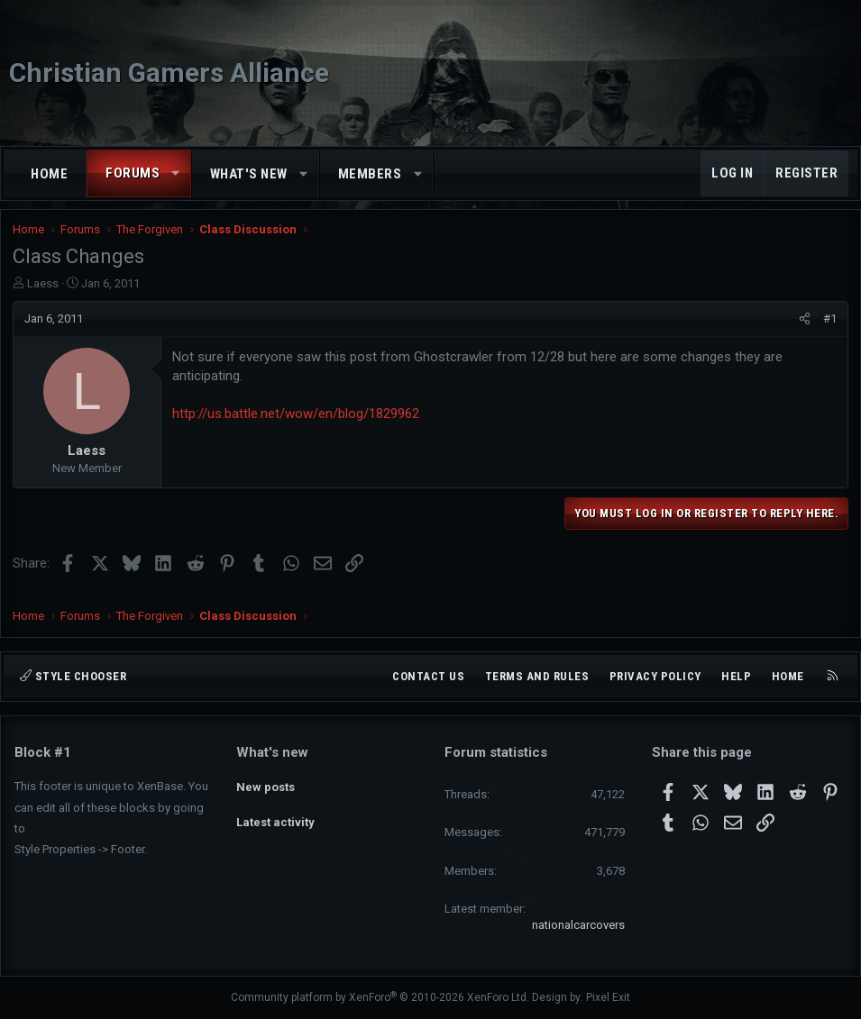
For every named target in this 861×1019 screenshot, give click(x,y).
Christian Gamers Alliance (169, 72)
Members (370, 174)
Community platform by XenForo (380, 997)
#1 (828, 325)
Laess (44, 290)
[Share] (803, 326)
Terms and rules (537, 676)
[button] (176, 173)
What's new (249, 174)
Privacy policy (655, 676)
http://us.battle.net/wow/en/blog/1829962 (297, 422)
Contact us (428, 676)
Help (736, 676)
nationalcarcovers (578, 925)
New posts (265, 783)
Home (49, 174)
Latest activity (275, 816)
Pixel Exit (608, 997)
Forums (132, 173)
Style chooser (73, 676)
